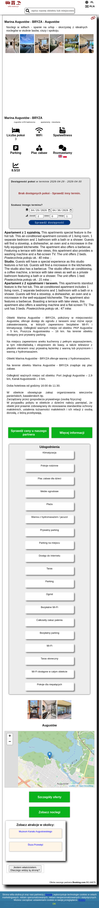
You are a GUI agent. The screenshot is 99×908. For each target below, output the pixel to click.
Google (49, 894)
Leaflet (72, 786)
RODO (81, 900)
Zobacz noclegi (49, 812)
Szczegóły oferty (49, 797)
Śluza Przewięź (35, 845)
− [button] (9, 742)
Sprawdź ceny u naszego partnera (28, 433)
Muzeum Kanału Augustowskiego (35, 832)
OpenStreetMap (86, 786)
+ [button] (9, 737)
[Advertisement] (50, 84)
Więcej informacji (72, 433)
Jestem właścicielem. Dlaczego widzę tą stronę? (25, 869)
